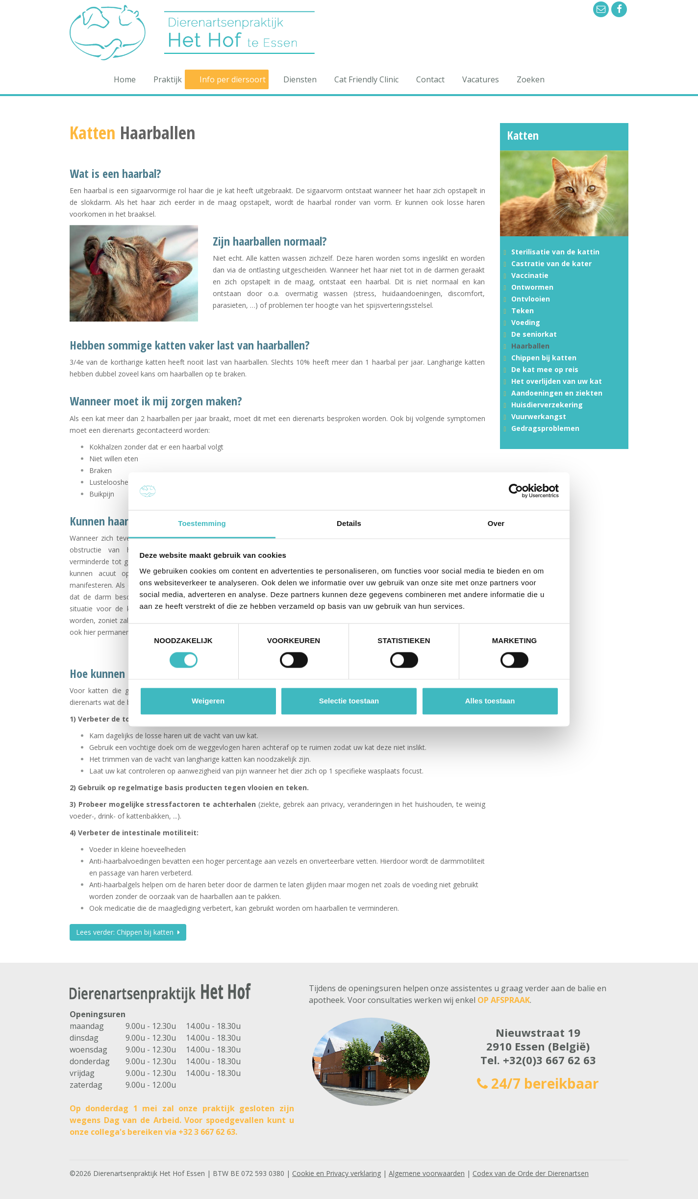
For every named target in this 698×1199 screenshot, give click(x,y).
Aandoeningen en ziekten (556, 393)
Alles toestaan (490, 701)
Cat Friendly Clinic (366, 79)
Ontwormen (532, 287)
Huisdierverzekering (547, 404)
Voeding (525, 322)
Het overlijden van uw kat (556, 381)
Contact (430, 79)
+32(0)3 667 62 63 (549, 1059)
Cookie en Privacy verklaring (336, 1173)
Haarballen (530, 345)
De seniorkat (534, 334)
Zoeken (531, 79)
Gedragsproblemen (545, 428)
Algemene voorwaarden (427, 1173)
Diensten (300, 79)
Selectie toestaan (349, 701)
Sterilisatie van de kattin (555, 251)
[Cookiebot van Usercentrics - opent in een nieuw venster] (516, 491)
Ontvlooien (530, 298)
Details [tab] (349, 523)
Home (125, 79)
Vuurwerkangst (538, 416)
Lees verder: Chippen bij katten (128, 932)
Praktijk (167, 79)
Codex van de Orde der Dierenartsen (531, 1173)
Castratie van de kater (551, 263)
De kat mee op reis (544, 369)
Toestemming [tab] (202, 523)
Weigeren (208, 701)
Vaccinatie (529, 275)
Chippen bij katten (543, 357)
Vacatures (480, 79)
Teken (522, 310)
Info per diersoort (232, 79)
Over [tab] (496, 523)
